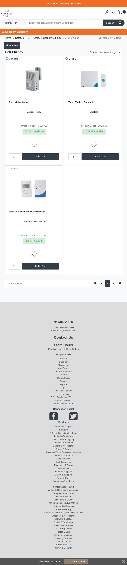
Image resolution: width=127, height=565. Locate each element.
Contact (63, 381)
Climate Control (63, 541)
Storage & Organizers (63, 481)
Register (63, 384)
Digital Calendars (63, 400)
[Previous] (101, 283)
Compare (13, 59)
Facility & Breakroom (63, 522)
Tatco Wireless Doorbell (80, 102)
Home (8, 38)
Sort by (93, 52)
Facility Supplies (63, 544)
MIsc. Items (71, 433)
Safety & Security (57, 433)
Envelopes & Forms (63, 465)
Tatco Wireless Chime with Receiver (27, 211)
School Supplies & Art (63, 487)
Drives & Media (63, 496)
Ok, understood (76, 561)
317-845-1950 (63, 322)
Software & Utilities (64, 519)
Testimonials (63, 394)
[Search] (65, 23)
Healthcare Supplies (63, 525)
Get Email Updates (64, 390)
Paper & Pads (63, 478)
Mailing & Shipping (63, 475)
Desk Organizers (63, 462)
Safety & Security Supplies (47, 38)
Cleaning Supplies (63, 538)
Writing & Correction (57, 490)
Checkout (63, 362)
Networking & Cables (64, 499)
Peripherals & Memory (63, 506)
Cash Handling (64, 458)
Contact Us (63, 337)
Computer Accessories (63, 493)
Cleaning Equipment (63, 535)
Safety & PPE (22, 38)
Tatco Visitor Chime (19, 102)
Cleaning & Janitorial (63, 442)
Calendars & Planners (63, 455)
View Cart (63, 358)
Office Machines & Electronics (63, 503)
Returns (63, 374)
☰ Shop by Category (15, 31)
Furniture (63, 430)
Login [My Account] (110, 12)
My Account (63, 365)
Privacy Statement (63, 371)
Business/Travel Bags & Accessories (63, 452)
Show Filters (12, 45)
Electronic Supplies (63, 426)
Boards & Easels (63, 449)
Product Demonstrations (63, 403)
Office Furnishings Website (63, 397)
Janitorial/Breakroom (63, 436)
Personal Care (63, 532)
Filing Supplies (63, 468)
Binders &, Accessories (63, 446)
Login (63, 387)
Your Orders (63, 368)
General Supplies (63, 471)
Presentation (73, 490)
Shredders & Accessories (64, 516)
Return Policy (63, 378)
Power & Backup (63, 509)
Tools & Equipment (63, 528)
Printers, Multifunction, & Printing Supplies (63, 512)
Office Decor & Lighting (64, 439)
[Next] (113, 283)
